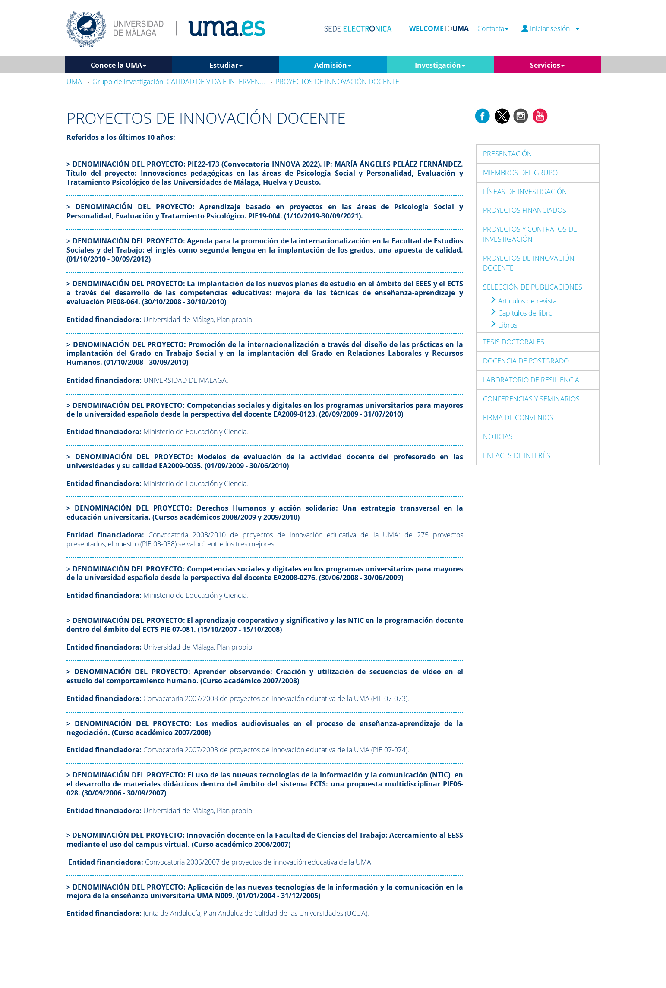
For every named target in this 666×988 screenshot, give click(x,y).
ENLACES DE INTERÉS (516, 455)
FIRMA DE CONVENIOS (518, 417)
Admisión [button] (332, 65)
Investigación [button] (440, 65)
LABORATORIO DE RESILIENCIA (531, 380)
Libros (503, 325)
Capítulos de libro (520, 313)
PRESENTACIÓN (507, 153)
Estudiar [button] (226, 65)
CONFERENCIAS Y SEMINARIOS (531, 399)
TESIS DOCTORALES (513, 342)
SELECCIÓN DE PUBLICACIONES (532, 287)
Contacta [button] (492, 28)
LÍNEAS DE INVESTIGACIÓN (525, 191)
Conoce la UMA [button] (118, 65)
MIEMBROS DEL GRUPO (520, 172)
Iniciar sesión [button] (550, 28)
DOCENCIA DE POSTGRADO (526, 361)
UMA (74, 81)
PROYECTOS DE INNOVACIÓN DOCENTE (528, 263)
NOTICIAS (498, 436)
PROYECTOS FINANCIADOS (524, 210)
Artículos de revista (522, 301)
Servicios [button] (547, 65)
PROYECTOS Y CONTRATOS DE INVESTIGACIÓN (530, 234)
